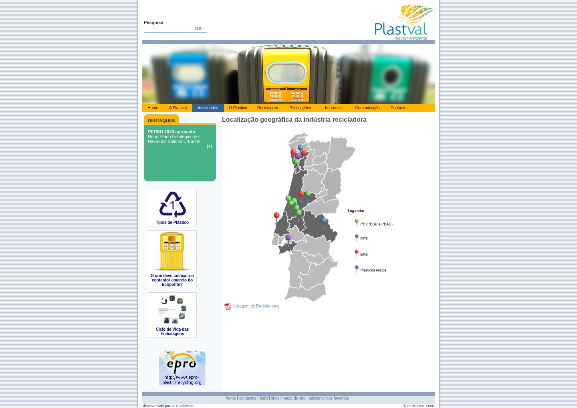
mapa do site (293, 398)
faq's (264, 398)
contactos (247, 398)
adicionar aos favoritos (329, 398)
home (231, 398)
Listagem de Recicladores (256, 306)
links (275, 398)
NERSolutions (182, 406)
